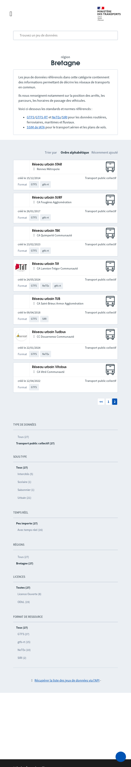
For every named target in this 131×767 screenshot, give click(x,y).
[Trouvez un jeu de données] (65, 35)
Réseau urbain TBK (46, 230)
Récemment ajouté (104, 152)
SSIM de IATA (36, 127)
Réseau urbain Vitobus (49, 367)
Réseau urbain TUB (46, 299)
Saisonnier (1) (26, 490)
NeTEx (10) (24, 650)
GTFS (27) (23, 634)
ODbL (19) (24, 602)
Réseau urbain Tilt (45, 264)
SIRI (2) (22, 658)
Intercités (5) (25, 474)
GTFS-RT (42, 117)
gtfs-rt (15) (24, 642)
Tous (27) (23, 437)
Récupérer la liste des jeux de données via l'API (67, 680)
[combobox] (65, 35)
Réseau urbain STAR (47, 164)
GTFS (30, 117)
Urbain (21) (24, 498)
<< (101, 402)
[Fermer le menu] (49, 13)
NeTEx (56, 117)
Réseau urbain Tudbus (49, 332)
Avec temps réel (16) (30, 530)
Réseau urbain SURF (47, 197)
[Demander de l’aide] (121, 757)
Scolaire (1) (24, 482)
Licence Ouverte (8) (29, 594)
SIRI (64, 117)
